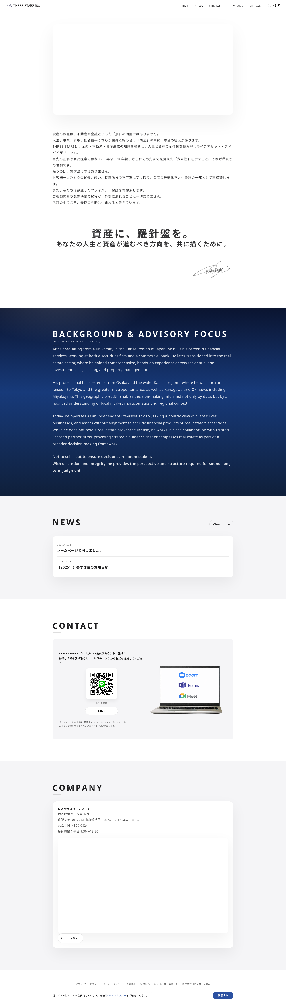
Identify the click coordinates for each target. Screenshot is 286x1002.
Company (236, 6)
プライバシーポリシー (87, 984)
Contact (216, 6)
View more (221, 524)
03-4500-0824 (77, 826)
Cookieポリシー (116, 995)
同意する (223, 995)
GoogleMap (70, 938)
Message (256, 6)
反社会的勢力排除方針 (166, 984)
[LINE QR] (101, 683)
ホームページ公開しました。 (80, 550)
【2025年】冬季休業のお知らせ (82, 567)
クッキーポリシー (112, 984)
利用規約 (145, 984)
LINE (101, 711)
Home (184, 6)
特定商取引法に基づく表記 (196, 984)
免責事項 (131, 984)
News (199, 6)
